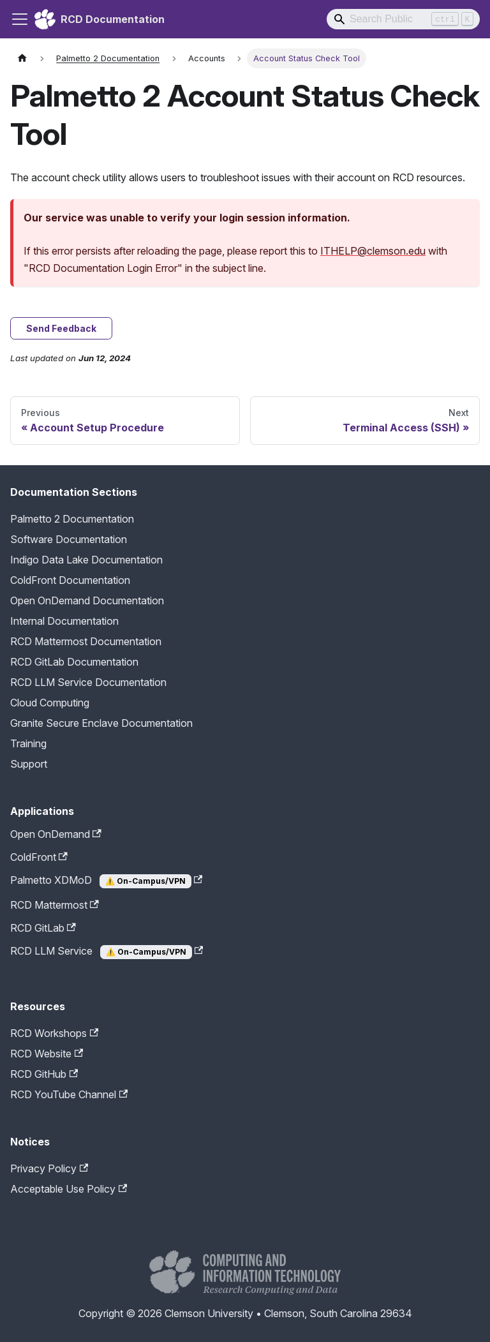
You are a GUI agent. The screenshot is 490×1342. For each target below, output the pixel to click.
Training (28, 743)
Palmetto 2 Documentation (72, 518)
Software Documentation (68, 539)
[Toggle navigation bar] (19, 19)
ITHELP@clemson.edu (373, 250)
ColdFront (39, 857)
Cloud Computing (49, 702)
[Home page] (22, 58)
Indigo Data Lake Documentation (86, 559)
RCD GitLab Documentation (74, 661)
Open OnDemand (55, 834)
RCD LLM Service (106, 951)
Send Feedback (61, 328)
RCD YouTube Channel (69, 1094)
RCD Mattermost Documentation (85, 641)
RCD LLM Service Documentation (88, 682)
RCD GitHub (44, 1074)
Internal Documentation (64, 621)
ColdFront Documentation (70, 580)
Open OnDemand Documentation (87, 600)
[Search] (403, 19)
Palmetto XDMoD (106, 881)
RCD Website (46, 1053)
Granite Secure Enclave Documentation (101, 723)
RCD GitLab (43, 927)
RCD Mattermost (54, 904)
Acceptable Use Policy (68, 1188)
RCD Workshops (54, 1033)
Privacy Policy (49, 1168)
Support (28, 763)
